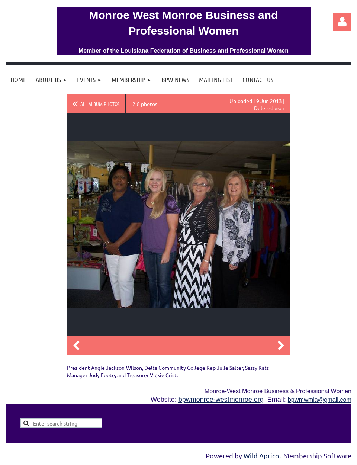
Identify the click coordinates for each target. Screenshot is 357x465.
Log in (342, 22)
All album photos (100, 103)
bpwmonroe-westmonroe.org (221, 399)
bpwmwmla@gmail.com (319, 399)
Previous (76, 345)
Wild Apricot (263, 455)
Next (280, 345)
